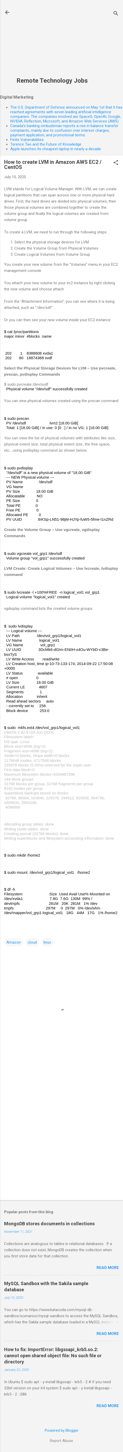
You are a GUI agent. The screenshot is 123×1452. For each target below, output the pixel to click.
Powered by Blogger (61, 1430)
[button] (116, 163)
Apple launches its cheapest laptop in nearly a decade (55, 149)
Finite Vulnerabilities (27, 139)
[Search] (116, 14)
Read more (107, 1267)
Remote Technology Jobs (52, 80)
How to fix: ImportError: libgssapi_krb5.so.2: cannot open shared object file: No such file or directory (53, 1355)
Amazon (13, 942)
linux (47, 942)
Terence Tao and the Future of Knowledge (45, 144)
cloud (32, 942)
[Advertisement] (52, 41)
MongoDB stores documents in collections (49, 1223)
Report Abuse (61, 1440)
